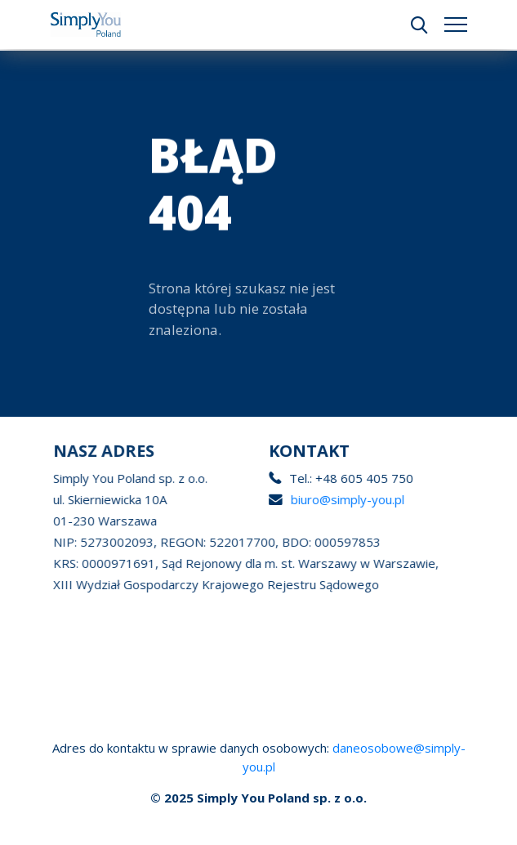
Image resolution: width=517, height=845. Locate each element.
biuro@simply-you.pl (354, 499)
